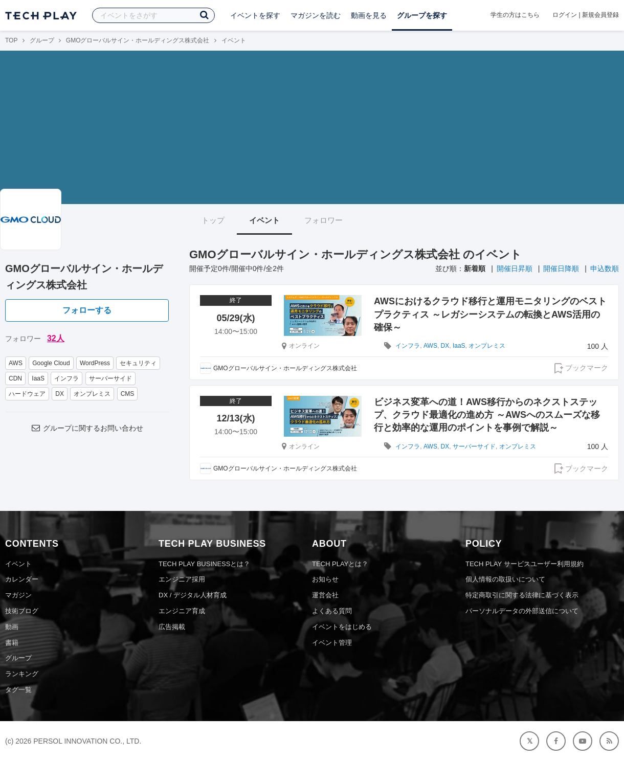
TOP (11, 40)
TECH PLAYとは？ (340, 564)
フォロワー (323, 220)
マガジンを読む (316, 15)
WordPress (95, 363)
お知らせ (325, 579)
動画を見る (369, 15)
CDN (15, 378)
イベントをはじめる (342, 627)
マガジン (18, 595)
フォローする (87, 310)
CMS (128, 393)
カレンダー (21, 579)
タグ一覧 (18, 689)
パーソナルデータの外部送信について (521, 611)
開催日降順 (561, 268)
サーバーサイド (110, 378)
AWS (16, 363)
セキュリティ (138, 363)
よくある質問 (332, 611)
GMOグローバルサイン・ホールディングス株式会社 (138, 40)
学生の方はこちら (515, 14)
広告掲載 (172, 627)
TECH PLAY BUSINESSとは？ (204, 564)
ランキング (21, 674)
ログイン (564, 14)
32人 (55, 338)
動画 (11, 627)
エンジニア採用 (182, 579)
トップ (213, 220)
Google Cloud (51, 363)
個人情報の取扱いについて (505, 579)
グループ (42, 40)
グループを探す (422, 15)
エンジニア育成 (182, 611)
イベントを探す (255, 15)
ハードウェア (27, 393)
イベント (264, 220)
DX (59, 393)
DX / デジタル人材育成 (193, 595)
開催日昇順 (514, 268)
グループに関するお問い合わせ (87, 428)
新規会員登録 (600, 14)
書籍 (11, 642)
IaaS (38, 378)
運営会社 (325, 595)
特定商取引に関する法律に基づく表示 (521, 595)
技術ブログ (21, 611)
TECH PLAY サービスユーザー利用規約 (524, 564)
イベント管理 (332, 642)
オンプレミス (92, 393)
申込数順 (604, 268)
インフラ (66, 378)
